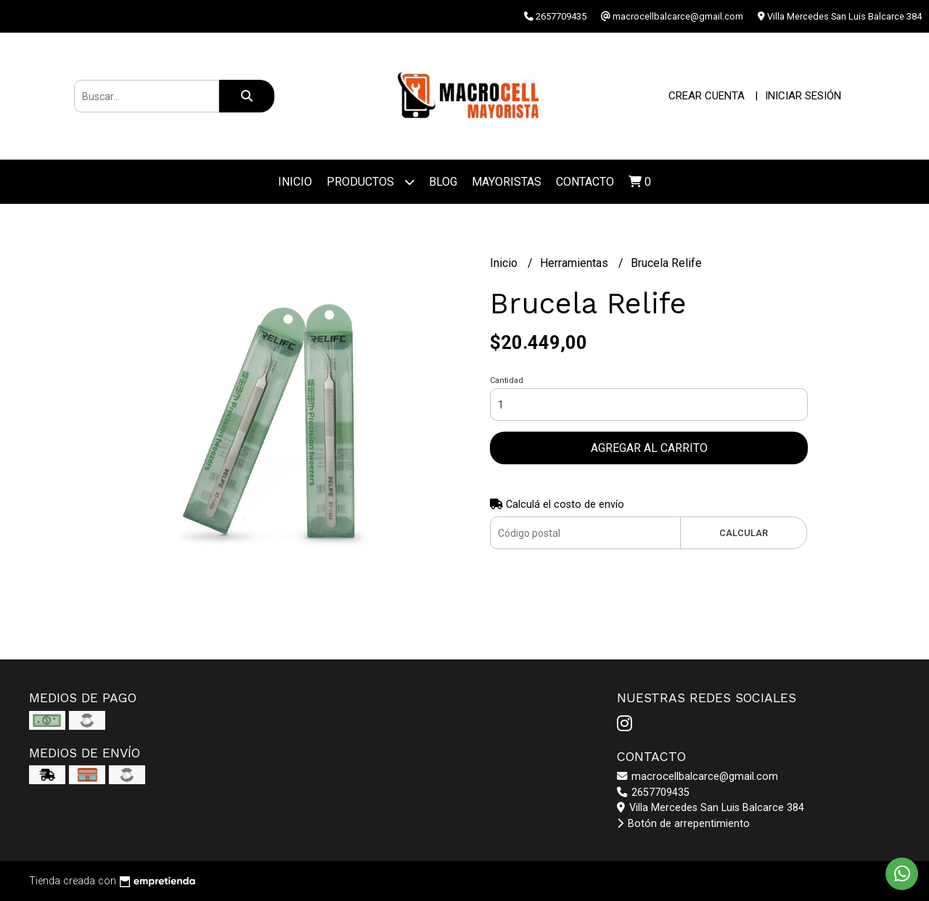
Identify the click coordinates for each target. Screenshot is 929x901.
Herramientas (575, 263)
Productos (370, 182)
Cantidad (506, 380)
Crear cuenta (706, 95)
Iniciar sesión (803, 95)
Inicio (295, 182)
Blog (443, 182)
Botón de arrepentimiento (683, 824)
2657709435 (653, 792)
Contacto (585, 182)
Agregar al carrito (649, 448)
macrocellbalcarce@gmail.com (697, 776)
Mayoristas (506, 182)
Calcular (743, 532)
